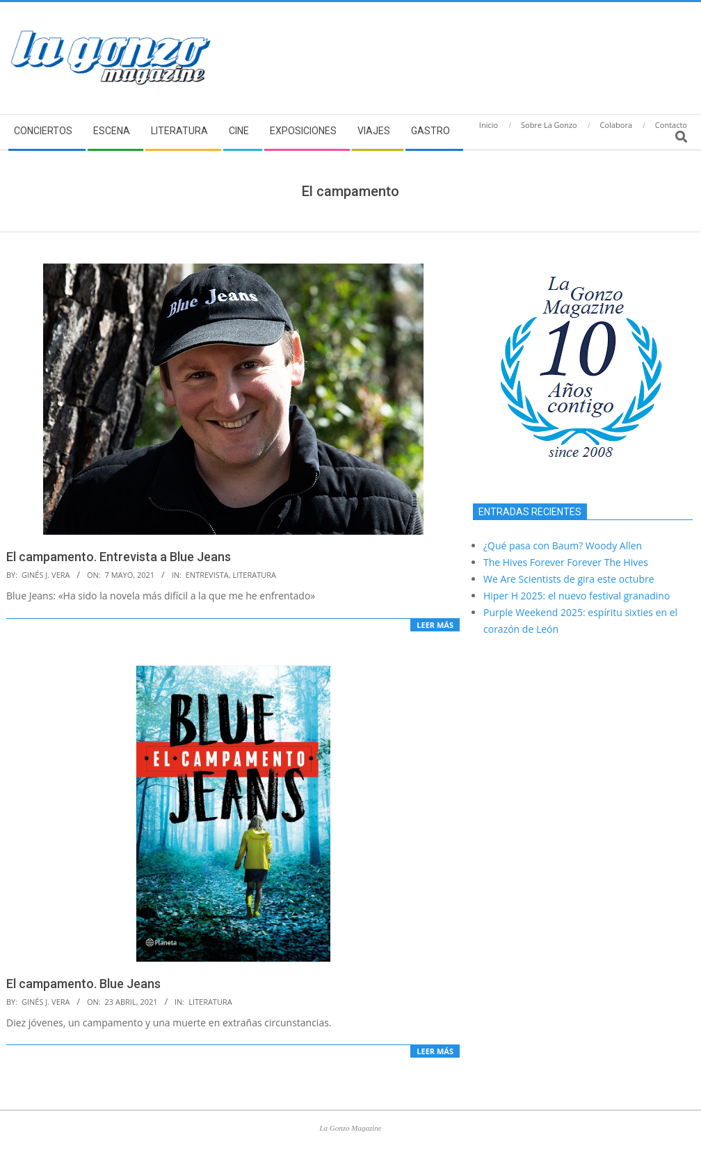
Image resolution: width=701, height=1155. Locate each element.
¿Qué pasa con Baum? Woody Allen (562, 545)
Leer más (435, 625)
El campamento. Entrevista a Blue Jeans (118, 556)
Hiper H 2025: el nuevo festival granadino (576, 595)
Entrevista (207, 575)
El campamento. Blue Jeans (83, 983)
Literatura (255, 575)
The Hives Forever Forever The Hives (565, 562)
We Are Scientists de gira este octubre (568, 578)
